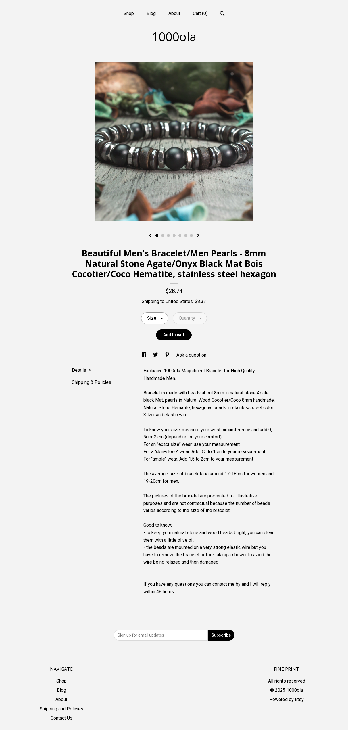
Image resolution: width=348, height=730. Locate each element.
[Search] (222, 14)
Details (81, 370)
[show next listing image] (198, 236)
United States (179, 301)
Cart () (200, 13)
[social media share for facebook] (144, 355)
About (174, 13)
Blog (151, 13)
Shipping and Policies (61, 709)
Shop (129, 13)
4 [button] (174, 235)
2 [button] (162, 235)
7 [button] (191, 235)
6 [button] (185, 235)
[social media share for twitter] (156, 355)
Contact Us (61, 718)
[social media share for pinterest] (168, 355)
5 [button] (179, 235)
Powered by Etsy (286, 699)
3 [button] (168, 235)
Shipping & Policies (91, 382)
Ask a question (191, 355)
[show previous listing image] (150, 236)
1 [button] (156, 235)
